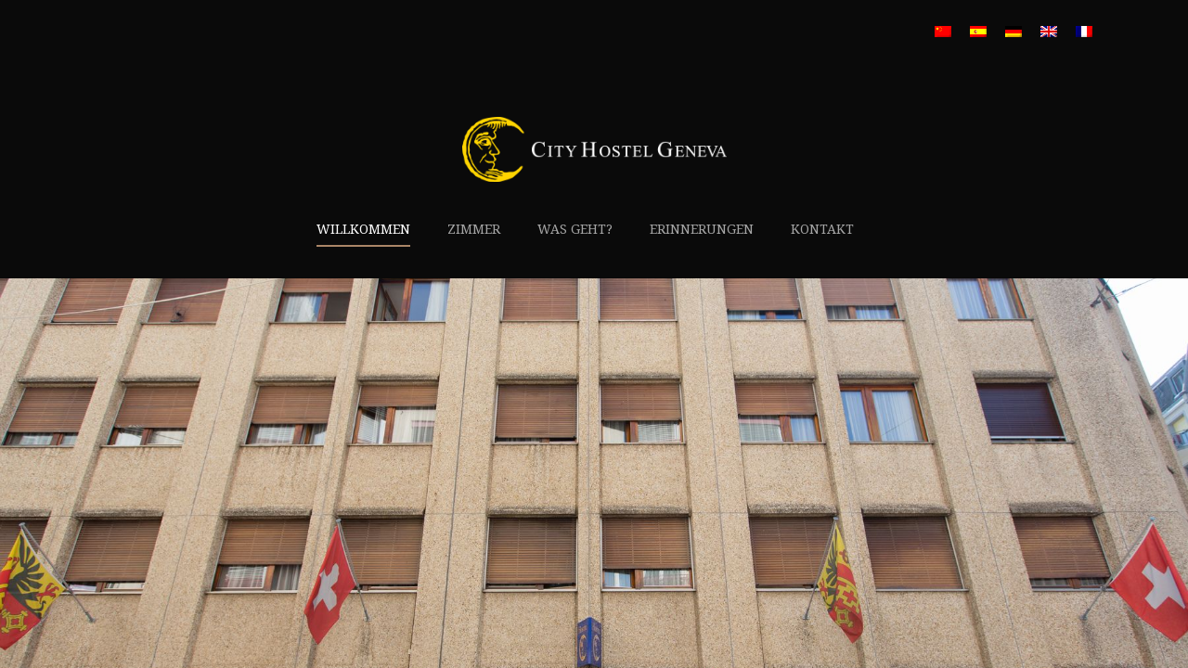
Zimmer (473, 229)
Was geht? (575, 229)
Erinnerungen (702, 229)
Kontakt (822, 229)
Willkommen (363, 229)
